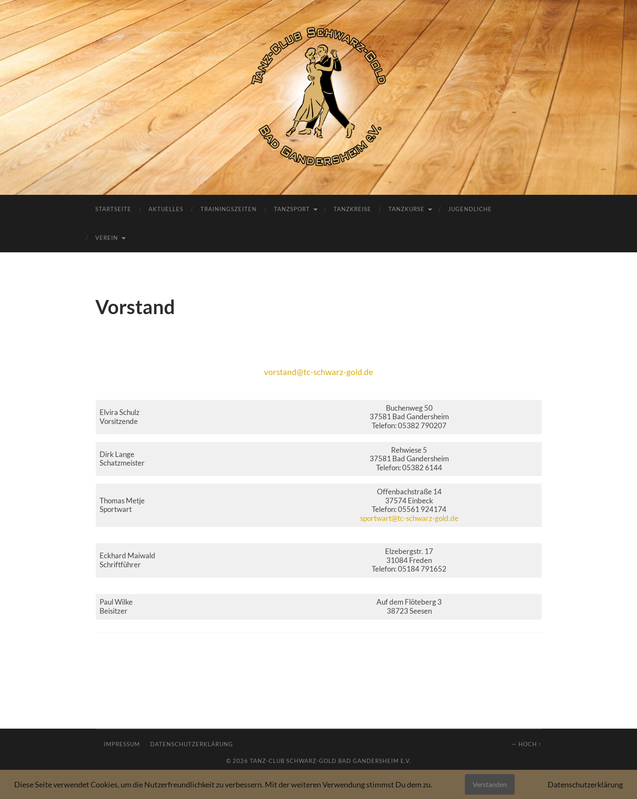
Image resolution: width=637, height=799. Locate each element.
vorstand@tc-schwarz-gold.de (318, 372)
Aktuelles (166, 209)
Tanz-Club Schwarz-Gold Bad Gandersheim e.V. (330, 760)
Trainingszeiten (228, 209)
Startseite (113, 209)
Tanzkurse (406, 209)
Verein (106, 237)
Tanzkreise (352, 209)
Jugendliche (470, 209)
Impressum (122, 744)
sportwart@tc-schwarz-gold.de (409, 518)
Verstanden (490, 784)
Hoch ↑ (530, 744)
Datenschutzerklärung (191, 744)
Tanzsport (292, 209)
